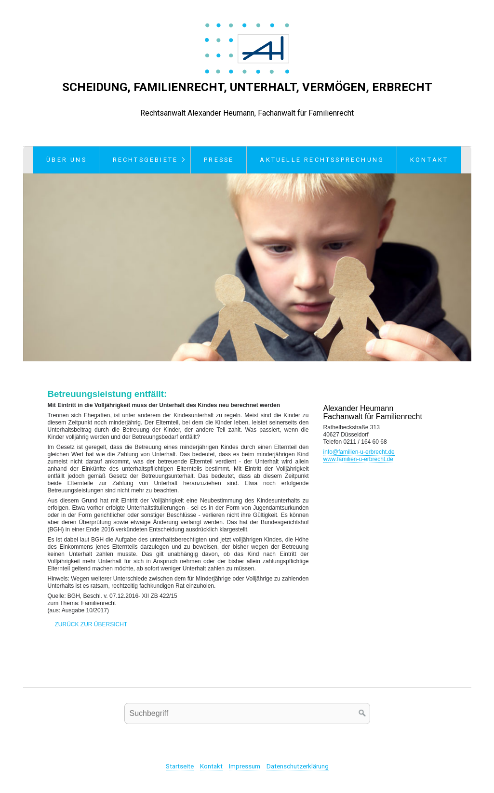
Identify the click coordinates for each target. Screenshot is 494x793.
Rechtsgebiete (145, 159)
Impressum (244, 766)
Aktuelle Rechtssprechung (322, 159)
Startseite (180, 766)
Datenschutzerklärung (298, 766)
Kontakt (429, 159)
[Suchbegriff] (247, 713)
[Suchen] (362, 713)
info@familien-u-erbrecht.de (358, 452)
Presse (219, 159)
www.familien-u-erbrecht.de (358, 459)
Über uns (66, 159)
